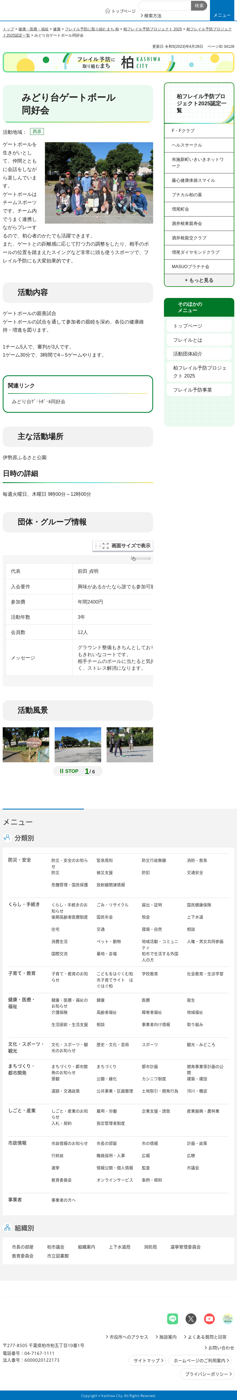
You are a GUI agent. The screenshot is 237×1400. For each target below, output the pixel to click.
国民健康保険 (199, 905)
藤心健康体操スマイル (193, 180)
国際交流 (59, 954)
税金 (146, 917)
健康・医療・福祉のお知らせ (69, 1003)
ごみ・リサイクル (113, 905)
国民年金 (105, 917)
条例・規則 (152, 1180)
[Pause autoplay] (71, 771)
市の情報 (150, 1143)
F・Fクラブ (183, 130)
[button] (222, 10)
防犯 (146, 873)
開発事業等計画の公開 (205, 1070)
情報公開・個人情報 (115, 1168)
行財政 (57, 1156)
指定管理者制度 (111, 1123)
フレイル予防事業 (192, 390)
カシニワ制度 (154, 1079)
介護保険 (59, 1012)
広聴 (191, 1156)
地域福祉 (195, 1012)
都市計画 (150, 1067)
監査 (146, 1168)
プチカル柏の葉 (187, 194)
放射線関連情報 (111, 885)
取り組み (195, 1025)
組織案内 (86, 1247)
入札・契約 (61, 1123)
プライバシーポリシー (206, 1374)
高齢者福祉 (107, 1012)
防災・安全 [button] (19, 860)
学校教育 (150, 974)
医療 (146, 1000)
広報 (146, 1156)
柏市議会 (55, 1247)
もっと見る (201, 280)
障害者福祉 (152, 1012)
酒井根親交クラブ (189, 238)
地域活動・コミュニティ (160, 944)
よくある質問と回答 (207, 1337)
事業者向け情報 (156, 1025)
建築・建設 (197, 1079)
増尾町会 (180, 209)
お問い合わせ (221, 1348)
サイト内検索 (144, 6)
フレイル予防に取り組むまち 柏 (92, 29)
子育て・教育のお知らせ (69, 977)
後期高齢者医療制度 (69, 917)
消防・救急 (197, 860)
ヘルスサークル (187, 145)
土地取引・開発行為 (160, 1091)
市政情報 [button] (17, 1143)
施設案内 (168, 1337)
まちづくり (107, 1067)
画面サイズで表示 (130, 545)
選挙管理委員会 (185, 1247)
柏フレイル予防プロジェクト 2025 (152, 29)
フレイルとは (187, 340)
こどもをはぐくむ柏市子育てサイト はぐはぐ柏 (115, 980)
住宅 (55, 929)
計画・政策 (197, 1143)
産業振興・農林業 (203, 1111)
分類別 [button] (24, 838)
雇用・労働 (107, 1111)
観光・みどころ (201, 1045)
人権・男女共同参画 (205, 941)
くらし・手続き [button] (24, 904)
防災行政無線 (154, 860)
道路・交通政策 (65, 1091)
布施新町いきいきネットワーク (198, 162)
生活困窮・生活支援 (69, 1025)
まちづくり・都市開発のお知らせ (69, 1070)
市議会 (193, 1168)
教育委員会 (61, 1180)
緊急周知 (105, 860)
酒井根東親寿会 (187, 223)
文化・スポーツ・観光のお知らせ (69, 1048)
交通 (101, 929)
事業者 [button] (15, 1199)
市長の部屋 (107, 1143)
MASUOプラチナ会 (190, 266)
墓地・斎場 (107, 954)
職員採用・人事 (111, 1156)
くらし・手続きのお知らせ (69, 908)
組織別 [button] (24, 1228)
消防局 (150, 1247)
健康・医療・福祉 (33, 29)
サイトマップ (147, 1360)
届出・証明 (152, 905)
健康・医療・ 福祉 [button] (22, 1003)
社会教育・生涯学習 (205, 974)
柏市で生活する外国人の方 (160, 957)
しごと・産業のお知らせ (69, 1114)
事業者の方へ (63, 1200)
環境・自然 (152, 929)
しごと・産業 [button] (22, 1110)
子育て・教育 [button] (22, 973)
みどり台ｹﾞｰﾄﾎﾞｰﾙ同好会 (43, 402)
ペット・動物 (109, 941)
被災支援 (105, 873)
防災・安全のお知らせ (69, 863)
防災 (55, 873)
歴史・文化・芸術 (113, 1045)
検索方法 (153, 16)
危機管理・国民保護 (69, 885)
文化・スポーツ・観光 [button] (26, 1047)
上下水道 (195, 917)
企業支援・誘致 (156, 1111)
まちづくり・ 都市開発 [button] (21, 1069)
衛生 (191, 1000)
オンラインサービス (115, 1180)
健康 (57, 29)
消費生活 (59, 941)
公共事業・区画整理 (115, 1091)
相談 (191, 929)
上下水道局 (119, 1247)
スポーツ (150, 1045)
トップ (8, 29)
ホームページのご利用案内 (199, 1360)
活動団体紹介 (187, 354)
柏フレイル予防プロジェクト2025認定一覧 (201, 103)
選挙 (55, 1168)
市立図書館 (58, 1256)
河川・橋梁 (197, 1091)
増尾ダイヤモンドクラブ (195, 252)
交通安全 (195, 873)
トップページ (187, 326)
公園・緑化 (107, 1079)
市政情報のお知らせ (69, 1143)
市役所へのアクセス (129, 1337)
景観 (55, 1079)
